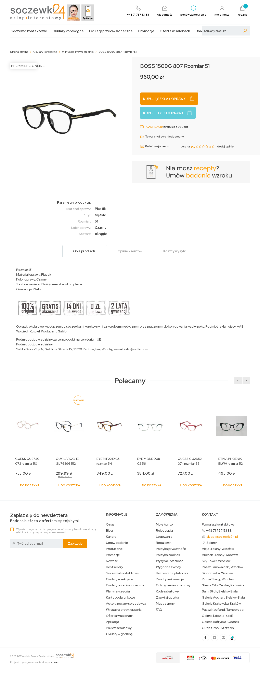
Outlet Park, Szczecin (218, 628)
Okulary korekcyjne (68, 31)
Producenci (114, 549)
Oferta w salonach (175, 31)
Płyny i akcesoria (118, 591)
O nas (110, 524)
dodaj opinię (225, 146)
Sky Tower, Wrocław (216, 561)
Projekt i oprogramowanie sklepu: (34, 662)
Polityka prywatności (171, 549)
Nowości (112, 561)
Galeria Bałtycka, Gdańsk (220, 622)
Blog (109, 531)
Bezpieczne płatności (172, 573)
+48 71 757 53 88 (219, 530)
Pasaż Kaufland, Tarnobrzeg (223, 610)
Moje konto (164, 524)
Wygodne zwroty (168, 567)
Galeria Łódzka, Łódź (217, 616)
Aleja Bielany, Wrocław (218, 549)
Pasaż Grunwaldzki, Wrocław (222, 567)
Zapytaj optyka (167, 598)
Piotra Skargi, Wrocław (218, 579)
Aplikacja (112, 622)
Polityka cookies (168, 555)
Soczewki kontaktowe (29, 31)
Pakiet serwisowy (118, 628)
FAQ (159, 610)
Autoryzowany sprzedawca (126, 604)
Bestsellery (114, 567)
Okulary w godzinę (119, 634)
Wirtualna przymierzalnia (124, 610)
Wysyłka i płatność (169, 561)
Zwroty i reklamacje (170, 579)
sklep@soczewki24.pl (222, 536)
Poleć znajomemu (154, 146)
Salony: (212, 543)
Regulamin (163, 543)
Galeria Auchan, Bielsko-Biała (223, 598)
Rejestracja (164, 531)
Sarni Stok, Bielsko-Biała (220, 591)
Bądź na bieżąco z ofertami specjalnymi (44, 518)
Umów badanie (117, 543)
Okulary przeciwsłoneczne (110, 31)
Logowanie (164, 537)
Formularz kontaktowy (218, 524)
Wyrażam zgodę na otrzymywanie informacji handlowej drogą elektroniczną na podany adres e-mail (56, 531)
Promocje (146, 31)
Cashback (154, 127)
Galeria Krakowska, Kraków (221, 604)
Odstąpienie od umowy (173, 585)
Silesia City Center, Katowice (223, 585)
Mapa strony (165, 604)
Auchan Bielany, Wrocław (220, 555)
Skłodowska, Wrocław (217, 573)
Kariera (111, 537)
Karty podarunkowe (120, 598)
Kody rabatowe (167, 591)
